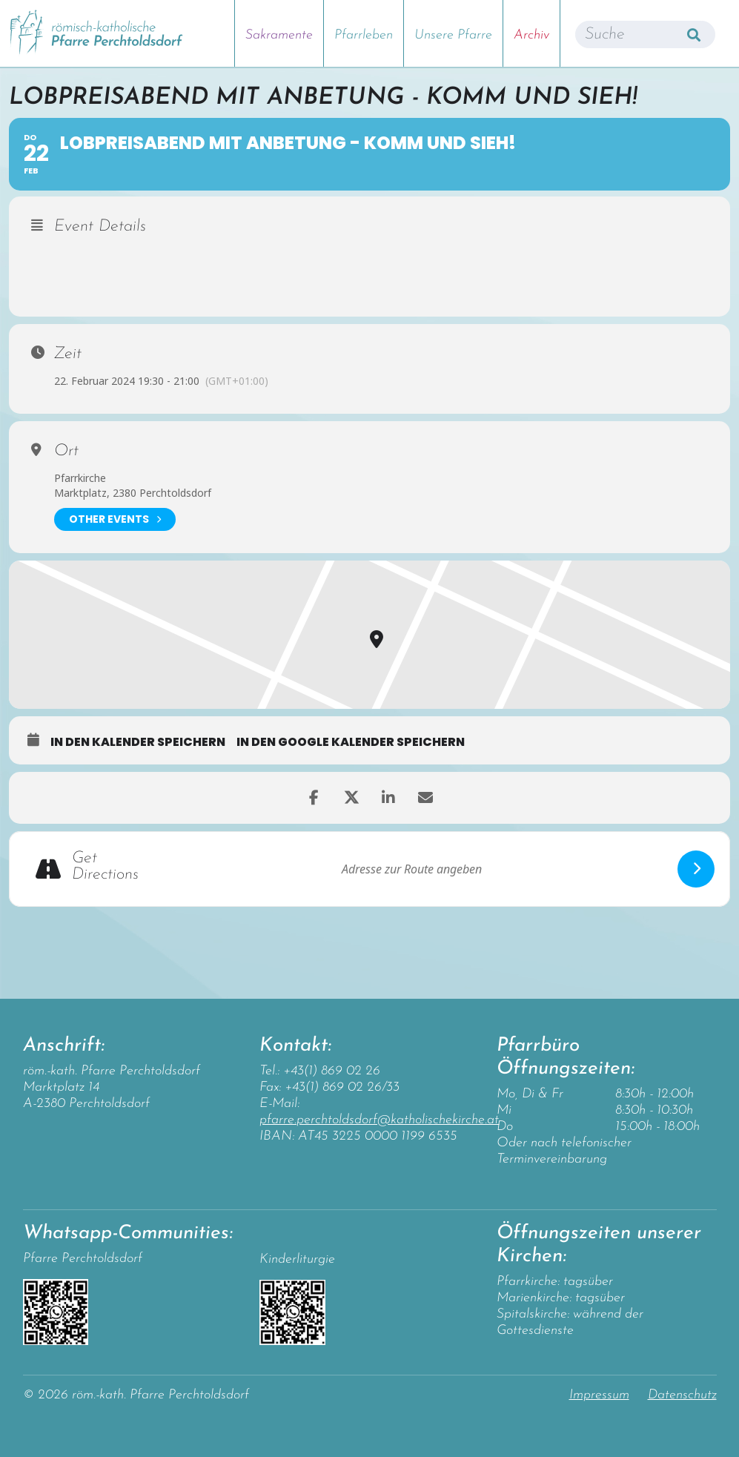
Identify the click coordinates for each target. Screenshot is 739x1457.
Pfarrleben (363, 35)
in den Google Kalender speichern (350, 742)
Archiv (531, 35)
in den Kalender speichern (137, 742)
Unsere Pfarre (453, 35)
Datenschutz (682, 1395)
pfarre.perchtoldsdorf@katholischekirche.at (379, 1120)
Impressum (599, 1395)
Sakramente (279, 35)
